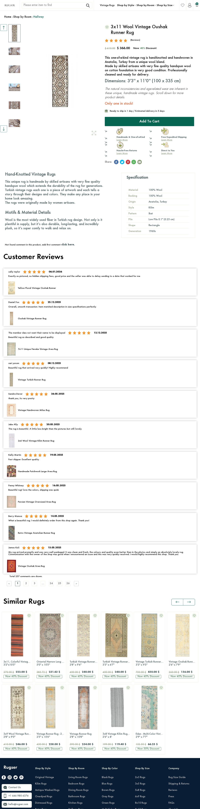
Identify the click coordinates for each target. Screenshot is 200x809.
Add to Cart (149, 121)
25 (59, 583)
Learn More (122, 140)
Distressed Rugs (43, 731)
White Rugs (108, 788)
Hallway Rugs (75, 737)
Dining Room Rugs (78, 718)
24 (51, 583)
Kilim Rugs (41, 711)
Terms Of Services (188, 798)
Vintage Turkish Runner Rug (117, 663)
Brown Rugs (108, 718)
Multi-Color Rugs (111, 737)
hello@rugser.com (18, 732)
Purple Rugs (108, 763)
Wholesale (174, 750)
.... (42, 583)
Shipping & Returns (178, 711)
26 (68, 583)
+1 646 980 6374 (18, 724)
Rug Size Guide (177, 705)
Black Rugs (108, 705)
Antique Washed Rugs (47, 718)
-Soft (100, 805)
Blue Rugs (107, 711)
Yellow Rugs (108, 782)
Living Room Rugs (78, 705)
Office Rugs (74, 743)
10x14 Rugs (141, 743)
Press (171, 724)
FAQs (171, 731)
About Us (173, 737)
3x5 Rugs (140, 711)
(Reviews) (135, 40)
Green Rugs (108, 731)
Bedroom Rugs (76, 711)
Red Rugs (107, 769)
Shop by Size (164, 5)
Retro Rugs (41, 737)
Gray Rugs (107, 724)
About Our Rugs (177, 743)
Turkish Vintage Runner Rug (51, 663)
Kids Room (74, 750)
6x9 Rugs (140, 724)
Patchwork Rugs (44, 743)
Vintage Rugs (107, 5)
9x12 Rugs (141, 737)
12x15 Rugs (141, 750)
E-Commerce (110, 805)
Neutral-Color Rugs (112, 743)
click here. (68, 245)
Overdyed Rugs (43, 724)
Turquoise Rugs (110, 775)
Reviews (172, 718)
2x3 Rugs (140, 705)
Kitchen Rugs (75, 731)
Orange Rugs (109, 750)
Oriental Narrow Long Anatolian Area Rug (18, 663)
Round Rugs (141, 763)
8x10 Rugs (141, 731)
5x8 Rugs (140, 718)
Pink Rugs (107, 756)
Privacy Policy (167, 798)
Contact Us (14, 715)
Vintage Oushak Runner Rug (150, 663)
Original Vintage (44, 705)
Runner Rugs (141, 756)
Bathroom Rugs (76, 724)
